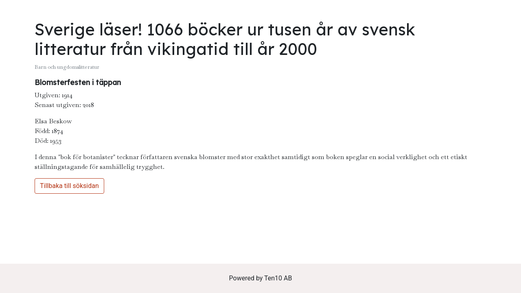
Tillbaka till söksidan (69, 186)
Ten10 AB (278, 278)
